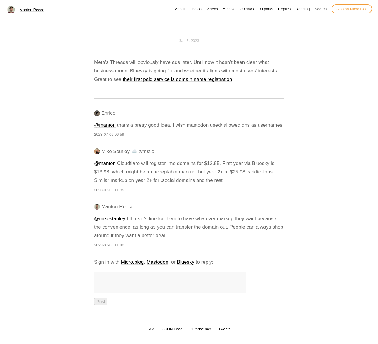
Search (321, 9)
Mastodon (158, 262)
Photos (195, 9)
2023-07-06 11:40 (109, 245)
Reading (303, 9)
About (180, 9)
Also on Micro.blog (351, 9)
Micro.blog (132, 262)
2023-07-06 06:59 (109, 134)
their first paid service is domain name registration (177, 79)
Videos (212, 9)
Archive (229, 9)
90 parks (266, 9)
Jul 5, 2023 (189, 41)
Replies (284, 9)
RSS (151, 332)
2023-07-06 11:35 (109, 190)
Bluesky (186, 262)
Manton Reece (32, 10)
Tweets (224, 332)
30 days (247, 9)
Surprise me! (200, 332)
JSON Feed (173, 332)
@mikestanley (109, 218)
